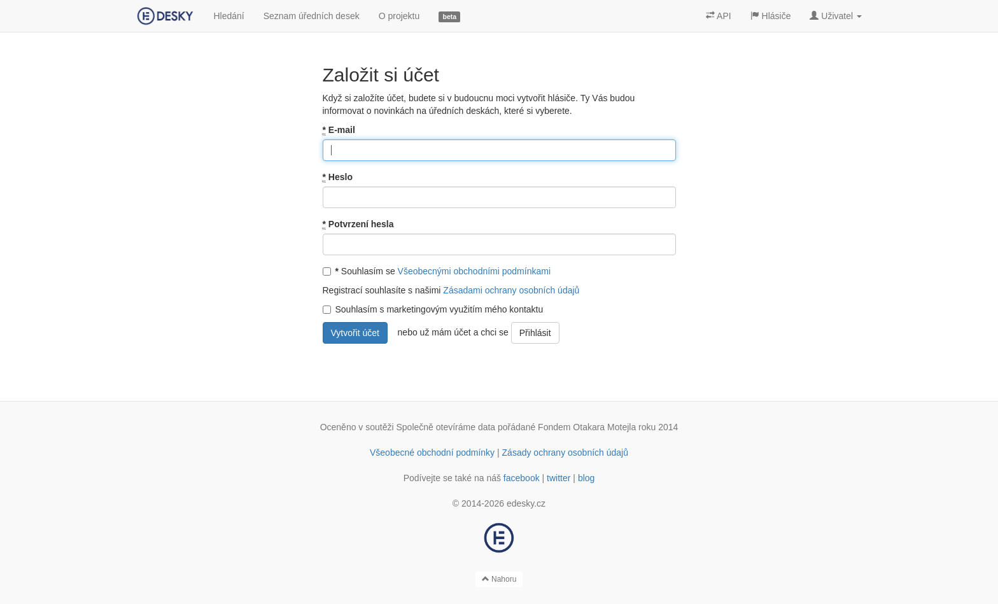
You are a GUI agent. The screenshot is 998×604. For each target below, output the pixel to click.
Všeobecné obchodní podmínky (432, 452)
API (718, 16)
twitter (558, 478)
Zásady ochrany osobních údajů (565, 452)
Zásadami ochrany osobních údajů (511, 290)
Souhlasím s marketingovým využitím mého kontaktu (433, 309)
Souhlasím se (437, 271)
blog (586, 478)
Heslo (338, 177)
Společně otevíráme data (446, 427)
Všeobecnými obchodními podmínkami (474, 271)
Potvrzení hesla (358, 224)
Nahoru (499, 579)
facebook (521, 478)
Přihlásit (535, 333)
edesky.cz (526, 503)
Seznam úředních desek (312, 16)
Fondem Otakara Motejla (587, 427)
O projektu (399, 16)
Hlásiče (770, 16)
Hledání (228, 16)
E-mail (339, 130)
